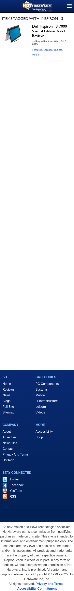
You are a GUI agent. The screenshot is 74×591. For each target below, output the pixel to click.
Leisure (41, 406)
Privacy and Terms (50, 583)
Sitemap (8, 412)
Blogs (6, 401)
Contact (8, 448)
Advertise (9, 437)
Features (37, 49)
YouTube (16, 490)
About (7, 431)
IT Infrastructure (47, 401)
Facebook (16, 485)
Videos (40, 412)
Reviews (8, 389)
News (6, 395)
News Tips (10, 443)
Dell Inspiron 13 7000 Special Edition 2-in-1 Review (49, 31)
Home (7, 383)
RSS (13, 496)
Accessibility (44, 431)
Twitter (14, 479)
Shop (39, 437)
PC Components (47, 383)
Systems (42, 389)
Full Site (8, 406)
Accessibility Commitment (37, 588)
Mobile (35, 54)
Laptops (47, 49)
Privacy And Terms (16, 454)
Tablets (58, 49)
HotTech (8, 460)
